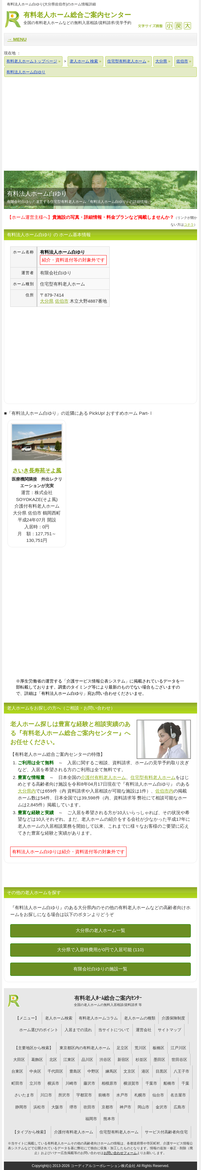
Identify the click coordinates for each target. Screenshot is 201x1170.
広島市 (179, 1107)
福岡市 (91, 1119)
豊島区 (75, 1071)
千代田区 (55, 1071)
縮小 (169, 25)
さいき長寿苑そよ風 (37, 470)
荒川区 (140, 1048)
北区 (53, 1059)
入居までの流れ (78, 1030)
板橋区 (158, 1048)
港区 (145, 1071)
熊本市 (109, 1119)
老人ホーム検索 (58, 1018)
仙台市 (158, 1095)
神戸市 (125, 1107)
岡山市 (143, 1107)
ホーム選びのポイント (38, 1030)
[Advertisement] (100, 123)
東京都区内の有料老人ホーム (84, 1048)
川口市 (46, 1095)
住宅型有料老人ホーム (152, 777)
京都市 (107, 1107)
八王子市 (181, 1071)
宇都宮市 (84, 1095)
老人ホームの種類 (139, 1018)
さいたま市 (24, 1095)
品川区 (87, 1059)
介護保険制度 (173, 1018)
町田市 (17, 1083)
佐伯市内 (164, 790)
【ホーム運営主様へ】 (90, 217)
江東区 (69, 1059)
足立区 (122, 1048)
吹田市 (89, 1107)
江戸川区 (178, 1048)
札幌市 (140, 1095)
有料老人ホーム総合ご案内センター (77, 18)
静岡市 (21, 1107)
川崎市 (71, 1083)
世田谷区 (179, 1059)
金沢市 (161, 1107)
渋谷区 (105, 1059)
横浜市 (53, 1083)
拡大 (187, 25)
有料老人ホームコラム (98, 1018)
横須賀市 (131, 1083)
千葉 (185, 1083)
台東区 (17, 1071)
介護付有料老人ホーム (103, 777)
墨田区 (159, 1059)
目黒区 (161, 1071)
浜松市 (39, 1107)
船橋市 (169, 1083)
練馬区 (111, 1071)
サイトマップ (169, 1030)
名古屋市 (178, 1095)
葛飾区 (37, 1059)
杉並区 (141, 1059)
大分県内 (27, 790)
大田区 (19, 1059)
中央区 (35, 1071)
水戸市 (122, 1095)
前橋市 (104, 1095)
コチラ (189, 224)
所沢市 (64, 1095)
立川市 (35, 1083)
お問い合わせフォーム (120, 1153)
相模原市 (109, 1083)
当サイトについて (113, 1030)
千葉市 (151, 1083)
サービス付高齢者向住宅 (166, 1132)
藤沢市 (89, 1083)
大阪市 (57, 1107)
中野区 (93, 1071)
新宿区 (123, 1059)
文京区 (129, 1071)
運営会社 (143, 1030)
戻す (178, 25)
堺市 (73, 1107)
